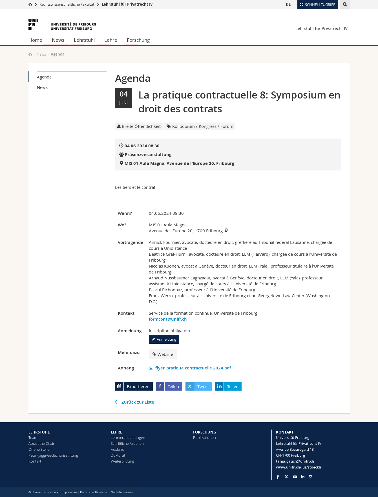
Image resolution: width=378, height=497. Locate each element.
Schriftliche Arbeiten (127, 443)
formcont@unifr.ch (168, 319)
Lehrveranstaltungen (128, 437)
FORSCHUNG (204, 432)
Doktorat (118, 455)
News (58, 40)
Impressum (69, 492)
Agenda (44, 77)
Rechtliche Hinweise (93, 492)
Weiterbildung (122, 461)
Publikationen (204, 437)
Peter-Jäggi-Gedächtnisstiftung (53, 455)
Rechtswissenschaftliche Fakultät (67, 4)
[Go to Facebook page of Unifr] (278, 476)
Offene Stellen (40, 449)
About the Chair (41, 443)
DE (288, 4)
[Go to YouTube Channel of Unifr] (295, 477)
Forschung (138, 40)
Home (35, 40)
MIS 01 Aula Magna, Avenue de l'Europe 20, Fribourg (179, 163)
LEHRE (116, 432)
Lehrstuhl (84, 40)
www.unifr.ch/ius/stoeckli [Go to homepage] (298, 467)
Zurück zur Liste (137, 402)
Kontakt (34, 461)
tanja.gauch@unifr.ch (295, 461)
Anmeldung (164, 339)
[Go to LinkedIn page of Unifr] (302, 477)
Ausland (117, 449)
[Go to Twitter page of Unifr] (286, 476)
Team (32, 437)
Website (162, 354)
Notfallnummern (122, 492)
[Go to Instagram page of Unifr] (310, 477)
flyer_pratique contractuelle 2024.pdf (193, 368)
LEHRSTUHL (39, 432)
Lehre (110, 40)
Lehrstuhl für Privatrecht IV (127, 4)
